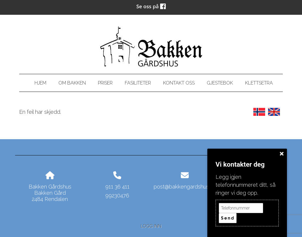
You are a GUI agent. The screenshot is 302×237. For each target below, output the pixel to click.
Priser (105, 83)
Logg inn (151, 225)
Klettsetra (259, 83)
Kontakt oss (179, 83)
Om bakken (72, 83)
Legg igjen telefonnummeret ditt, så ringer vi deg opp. (245, 185)
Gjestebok (220, 83)
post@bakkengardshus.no (185, 187)
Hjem (40, 83)
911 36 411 (117, 187)
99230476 (117, 195)
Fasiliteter (138, 83)
